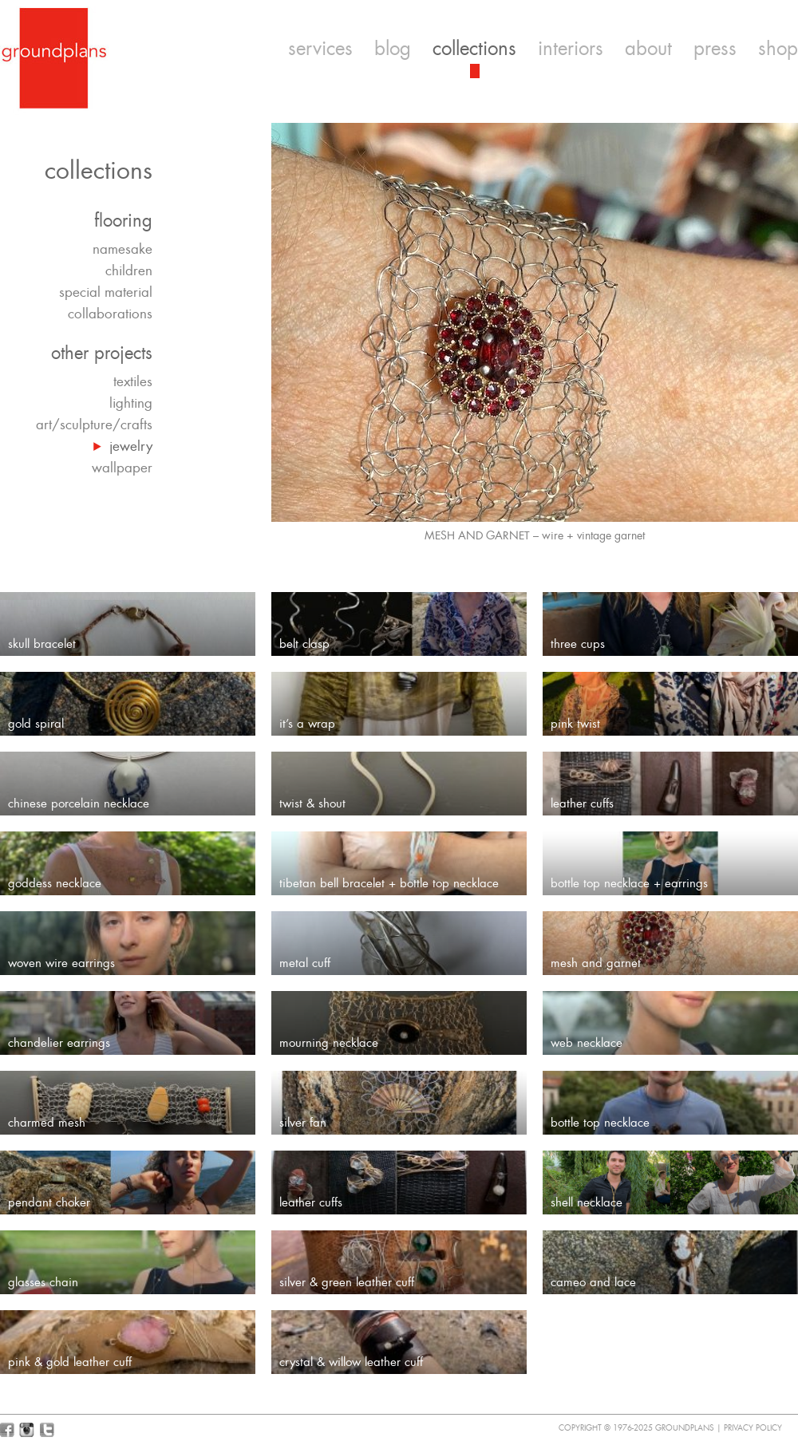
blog (392, 48)
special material (105, 292)
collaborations (110, 313)
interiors (570, 48)
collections (474, 48)
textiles (132, 381)
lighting (130, 403)
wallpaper (122, 467)
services (320, 48)
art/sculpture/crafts (94, 424)
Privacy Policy (753, 1428)
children (128, 270)
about (648, 48)
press (715, 48)
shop (778, 48)
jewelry (130, 446)
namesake (122, 249)
